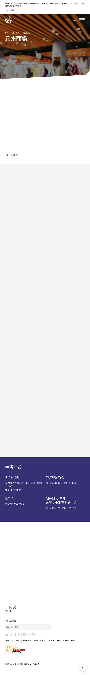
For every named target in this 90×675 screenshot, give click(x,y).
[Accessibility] (82, 667)
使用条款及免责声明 (53, 641)
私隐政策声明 (10, 6)
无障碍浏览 (27, 641)
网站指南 (8, 641)
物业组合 (26, 33)
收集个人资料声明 (69, 641)
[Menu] (82, 20)
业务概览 (15, 33)
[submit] (49, 627)
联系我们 (17, 641)
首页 (6, 33)
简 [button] (67, 20)
